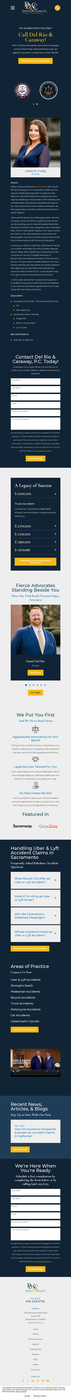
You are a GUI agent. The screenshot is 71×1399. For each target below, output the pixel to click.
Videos (35, 1364)
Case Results (35, 1349)
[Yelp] (38, 1380)
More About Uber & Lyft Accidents (30, 949)
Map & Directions (35, 1323)
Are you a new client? (20, 411)
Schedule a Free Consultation (35, 61)
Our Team (35, 693)
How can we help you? (21, 419)
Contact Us (35, 1370)
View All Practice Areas (24, 1030)
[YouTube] (48, 1380)
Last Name (16, 388)
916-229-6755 (35, 1301)
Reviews (35, 1354)
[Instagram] (43, 1380)
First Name (16, 380)
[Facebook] (23, 1380)
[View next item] (37, 104)
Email (14, 403)
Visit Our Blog (20, 1149)
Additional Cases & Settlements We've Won (35, 562)
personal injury (40, 187)
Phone (14, 396)
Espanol (35, 1344)
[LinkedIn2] (33, 1380)
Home (35, 1334)
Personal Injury (35, 1339)
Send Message (35, 458)
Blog (35, 1359)
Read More (35, 673)
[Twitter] (28, 1380)
